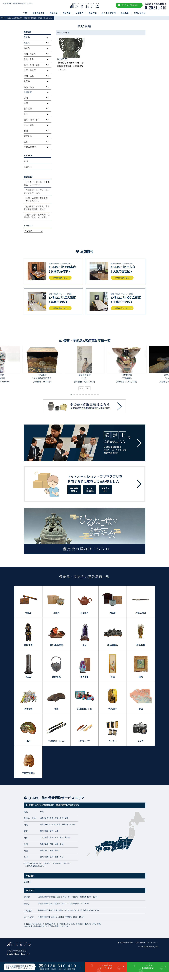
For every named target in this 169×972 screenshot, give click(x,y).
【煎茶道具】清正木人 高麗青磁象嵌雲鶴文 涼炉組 (37, 207)
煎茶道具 (28, 136)
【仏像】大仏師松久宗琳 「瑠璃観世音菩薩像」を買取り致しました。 (70, 66)
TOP (25, 13)
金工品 (27, 81)
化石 (28, 741)
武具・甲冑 (29, 59)
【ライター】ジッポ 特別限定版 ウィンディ (37, 183)
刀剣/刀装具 (140, 613)
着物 (26, 131)
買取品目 (53, 13)
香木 (26, 114)
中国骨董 (84, 677)
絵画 (26, 103)
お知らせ (28, 167)
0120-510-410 (18, 953)
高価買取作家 (38, 13)
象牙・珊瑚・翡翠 (32, 65)
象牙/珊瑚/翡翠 (56, 645)
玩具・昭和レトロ (32, 120)
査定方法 (93, 13)
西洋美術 (28, 109)
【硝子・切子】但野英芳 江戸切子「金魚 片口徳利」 (37, 216)
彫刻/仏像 (140, 645)
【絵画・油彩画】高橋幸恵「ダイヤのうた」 (36, 199)
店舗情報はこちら (60, 278)
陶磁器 (27, 48)
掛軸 (26, 98)
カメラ (141, 741)
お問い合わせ (140, 13)
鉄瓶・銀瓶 (29, 87)
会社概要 (125, 13)
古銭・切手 (29, 125)
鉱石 (26, 142)
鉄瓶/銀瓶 (56, 677)
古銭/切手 (112, 709)
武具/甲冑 (28, 645)
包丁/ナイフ (84, 741)
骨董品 (28, 613)
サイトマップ (152, 943)
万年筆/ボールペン (56, 741)
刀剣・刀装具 (30, 54)
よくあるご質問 (109, 13)
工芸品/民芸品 (30, 147)
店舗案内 (80, 13)
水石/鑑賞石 (112, 645)
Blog (26, 161)
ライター (113, 741)
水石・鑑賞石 (30, 70)
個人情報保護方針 (126, 943)
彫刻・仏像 (29, 76)
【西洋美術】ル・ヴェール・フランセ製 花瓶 (37, 191)
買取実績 (67, 13)
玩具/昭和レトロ (84, 709)
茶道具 (56, 613)
